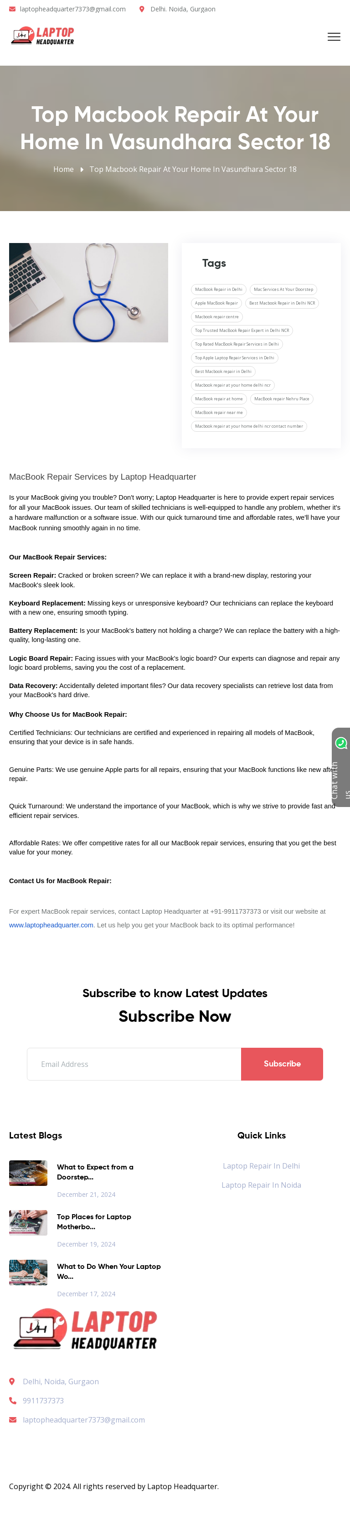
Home (63, 169)
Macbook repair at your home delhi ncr (233, 385)
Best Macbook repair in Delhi (223, 371)
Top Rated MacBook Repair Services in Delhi (237, 344)
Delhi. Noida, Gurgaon (183, 9)
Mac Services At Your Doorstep (283, 289)
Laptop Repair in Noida (261, 1185)
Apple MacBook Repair (216, 303)
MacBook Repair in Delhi (218, 289)
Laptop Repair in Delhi (261, 1166)
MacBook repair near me (219, 412)
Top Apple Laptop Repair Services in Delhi (234, 358)
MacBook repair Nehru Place (281, 399)
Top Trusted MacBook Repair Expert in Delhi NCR (242, 330)
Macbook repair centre (217, 317)
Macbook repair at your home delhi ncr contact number (249, 426)
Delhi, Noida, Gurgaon (61, 1381)
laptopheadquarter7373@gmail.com (73, 9)
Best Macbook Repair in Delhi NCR (282, 303)
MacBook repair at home (219, 399)
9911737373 (36, 1400)
